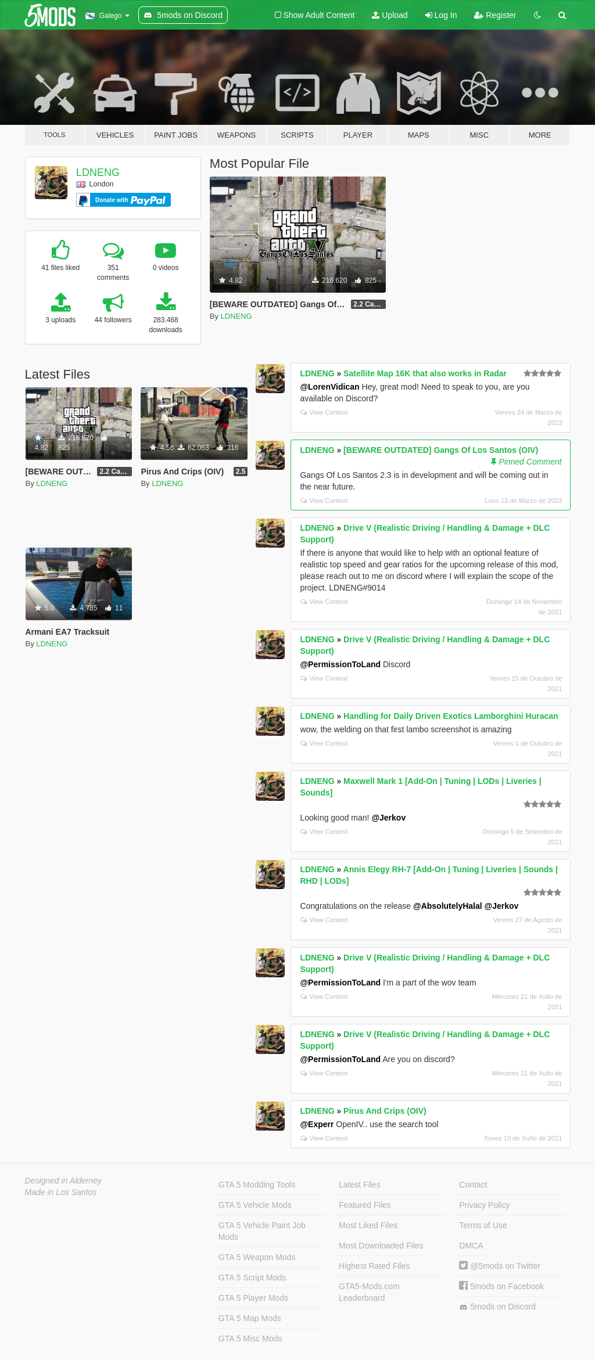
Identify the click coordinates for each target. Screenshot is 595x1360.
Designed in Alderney (63, 1180)
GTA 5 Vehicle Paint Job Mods (262, 1231)
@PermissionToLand (340, 664)
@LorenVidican (329, 386)
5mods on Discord (497, 1307)
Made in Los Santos (61, 1192)
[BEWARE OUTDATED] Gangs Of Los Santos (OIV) (440, 450)
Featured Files (364, 1205)
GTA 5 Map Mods (249, 1318)
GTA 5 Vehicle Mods (255, 1205)
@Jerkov (388, 817)
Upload (389, 15)
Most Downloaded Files (381, 1245)
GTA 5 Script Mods (252, 1277)
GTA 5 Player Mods (253, 1298)
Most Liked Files (368, 1225)
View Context (323, 412)
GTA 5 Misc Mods (250, 1338)
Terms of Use (483, 1225)
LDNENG (98, 172)
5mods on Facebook (501, 1286)
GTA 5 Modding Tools (257, 1184)
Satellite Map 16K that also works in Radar (425, 373)
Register (495, 15)
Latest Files (360, 1184)
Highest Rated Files (374, 1266)
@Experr (317, 1124)
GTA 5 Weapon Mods (257, 1257)
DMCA (471, 1245)
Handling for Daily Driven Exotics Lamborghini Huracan (450, 716)
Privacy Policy (484, 1205)
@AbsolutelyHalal (447, 906)
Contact (473, 1184)
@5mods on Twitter (499, 1266)
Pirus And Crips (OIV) (384, 1111)
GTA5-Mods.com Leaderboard (369, 1292)
